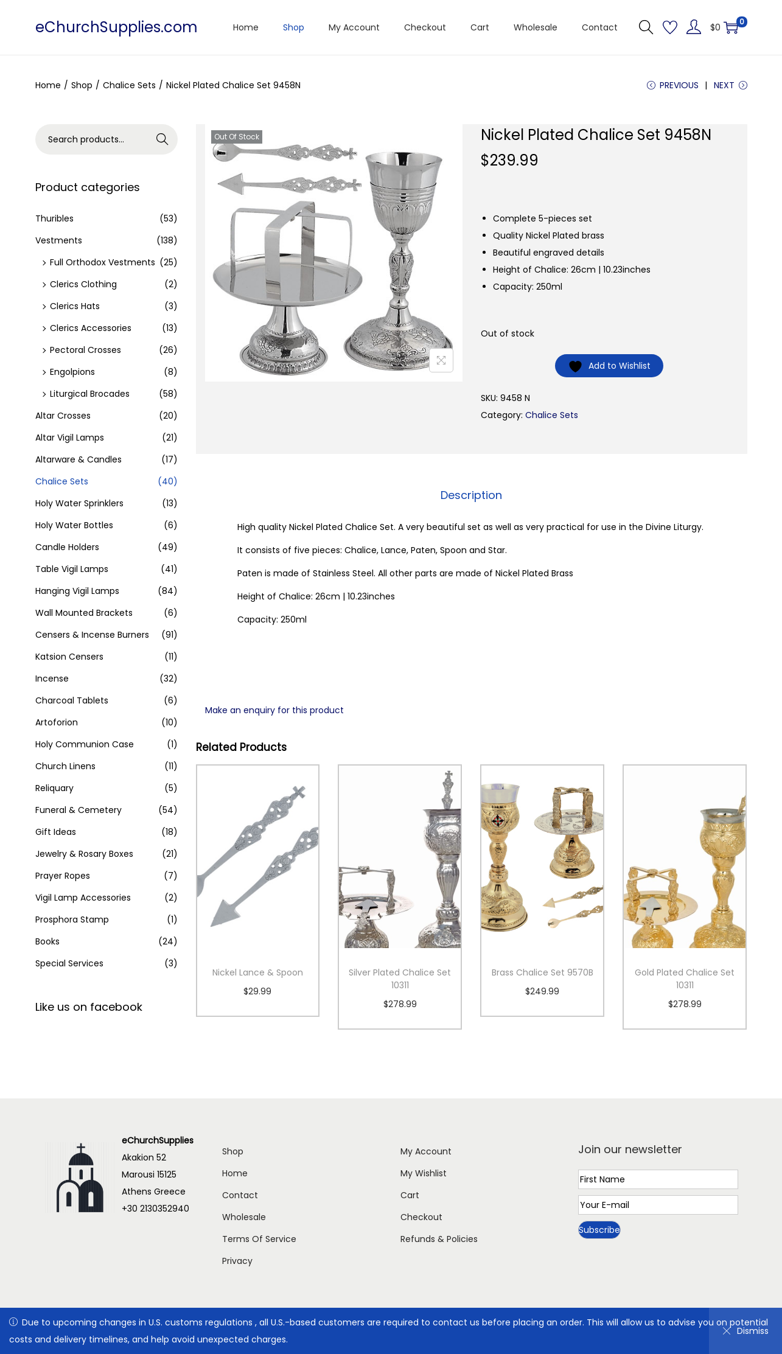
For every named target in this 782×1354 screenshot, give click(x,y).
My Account (426, 1151)
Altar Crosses (63, 416)
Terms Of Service (259, 1239)
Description (471, 495)
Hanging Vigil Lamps (77, 591)
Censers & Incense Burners (92, 635)
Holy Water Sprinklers (79, 503)
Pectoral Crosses (85, 350)
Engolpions (72, 372)
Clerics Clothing (83, 284)
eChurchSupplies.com (116, 27)
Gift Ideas (55, 832)
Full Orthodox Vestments (102, 262)
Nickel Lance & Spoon (257, 972)
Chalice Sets (129, 85)
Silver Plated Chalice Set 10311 (400, 978)
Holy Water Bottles (74, 525)
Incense (52, 678)
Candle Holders (67, 547)
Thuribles (54, 218)
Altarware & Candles (78, 459)
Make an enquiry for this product (274, 710)
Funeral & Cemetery (78, 810)
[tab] (471, 495)
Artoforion (56, 722)
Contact (240, 1195)
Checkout (421, 1217)
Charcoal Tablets (71, 700)
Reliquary (54, 788)
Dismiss (745, 1331)
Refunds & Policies (439, 1239)
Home (48, 85)
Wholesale (244, 1217)
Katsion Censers (69, 657)
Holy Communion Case (84, 744)
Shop (82, 85)
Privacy (237, 1261)
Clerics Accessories (90, 328)
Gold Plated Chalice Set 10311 (685, 978)
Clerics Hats (75, 306)
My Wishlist (423, 1173)
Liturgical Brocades (90, 394)
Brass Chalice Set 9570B (542, 972)
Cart (409, 1195)
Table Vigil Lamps (71, 569)
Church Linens (65, 766)
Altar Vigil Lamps (69, 437)
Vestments (58, 240)
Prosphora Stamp (72, 919)
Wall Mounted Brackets (84, 613)
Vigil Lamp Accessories (83, 898)
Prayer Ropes (62, 876)
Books (47, 941)
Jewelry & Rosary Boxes (84, 854)
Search (162, 139)
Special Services (69, 963)
